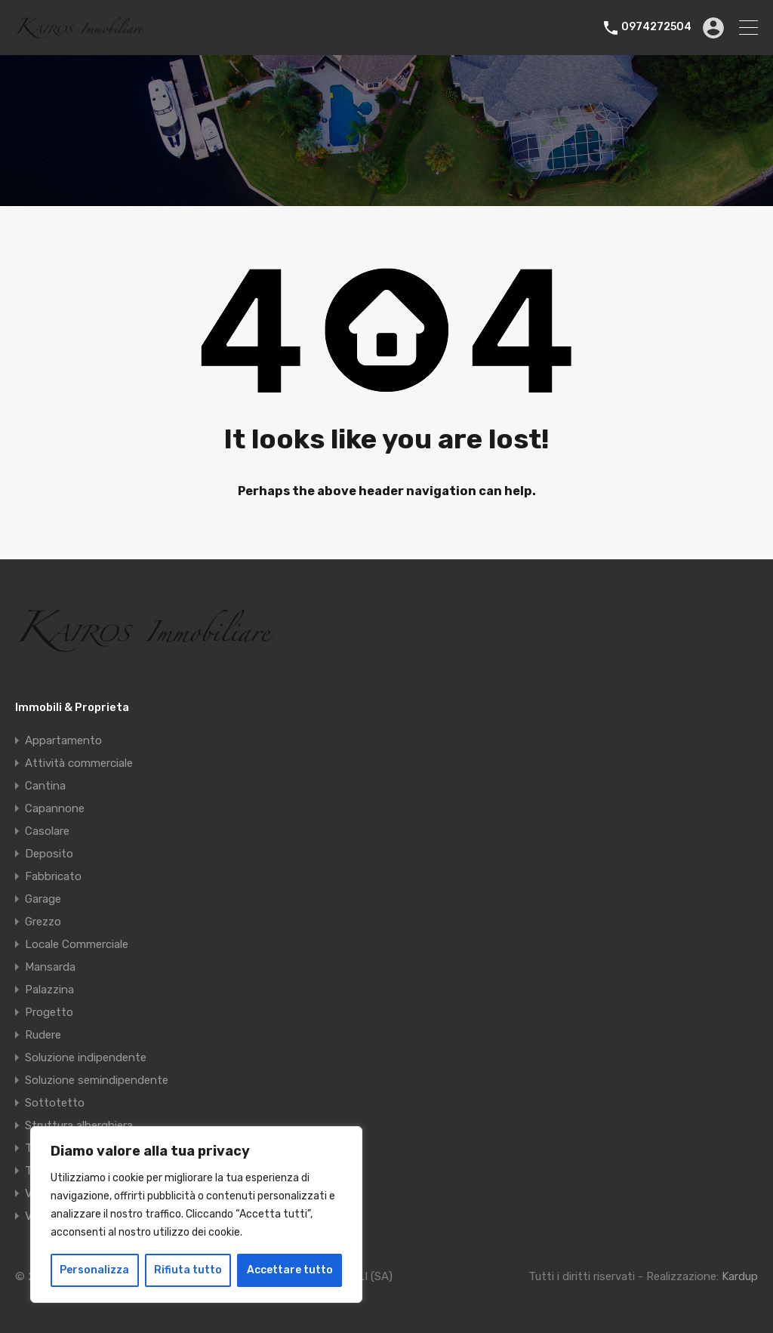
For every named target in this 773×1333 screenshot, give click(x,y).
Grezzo (43, 921)
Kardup (740, 1276)
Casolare (47, 831)
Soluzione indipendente (85, 1057)
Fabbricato (53, 876)
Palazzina (49, 989)
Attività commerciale (79, 763)
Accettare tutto (290, 1270)
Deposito (49, 853)
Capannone (55, 808)
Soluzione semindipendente (96, 1080)
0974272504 (656, 27)
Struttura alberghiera (79, 1125)
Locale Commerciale (76, 944)
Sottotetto (55, 1103)
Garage (43, 899)
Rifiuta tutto (188, 1270)
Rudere (43, 1035)
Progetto (49, 1012)
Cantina (45, 786)
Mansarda (50, 967)
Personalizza (94, 1270)
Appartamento (63, 740)
